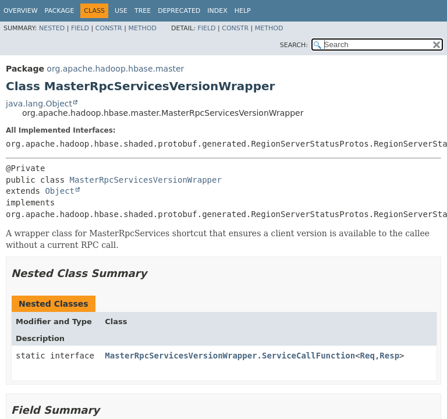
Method (142, 28)
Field (80, 28)
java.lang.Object (39, 103)
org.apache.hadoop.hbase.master (115, 68)
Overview (20, 11)
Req (367, 355)
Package (59, 11)
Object (59, 191)
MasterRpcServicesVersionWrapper (146, 179)
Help (243, 11)
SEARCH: (294, 45)
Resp (389, 355)
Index (217, 11)
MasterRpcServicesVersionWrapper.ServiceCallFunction (230, 355)
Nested (52, 28)
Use (121, 11)
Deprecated (179, 11)
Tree (142, 11)
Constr (108, 28)
